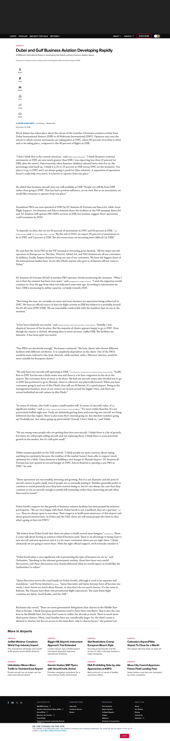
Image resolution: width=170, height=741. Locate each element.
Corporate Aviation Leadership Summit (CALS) (50, 722)
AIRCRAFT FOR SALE (39, 36)
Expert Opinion (107, 709)
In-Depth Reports (108, 712)
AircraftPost (42, 712)
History (137, 712)
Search (128, 36)
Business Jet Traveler (46, 715)
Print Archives (107, 706)
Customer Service (76, 709)
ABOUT (117, 36)
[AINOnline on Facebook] (8, 703)
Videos (104, 715)
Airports (20, 46)
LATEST (13, 36)
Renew (72, 712)
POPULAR (23, 36)
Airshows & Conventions (110, 721)
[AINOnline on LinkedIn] (21, 703)
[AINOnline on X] (17, 703)
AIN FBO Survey (44, 706)
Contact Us (139, 715)
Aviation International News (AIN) (50, 709)
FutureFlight (41, 718)
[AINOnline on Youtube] (12, 703)
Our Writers (139, 709)
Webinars (105, 718)
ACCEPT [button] (124, 736)
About (137, 706)
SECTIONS (55, 36)
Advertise (139, 718)
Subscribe (144, 36)
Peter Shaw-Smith (39, 69)
